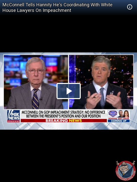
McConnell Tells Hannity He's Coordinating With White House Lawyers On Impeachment (58, 7)
